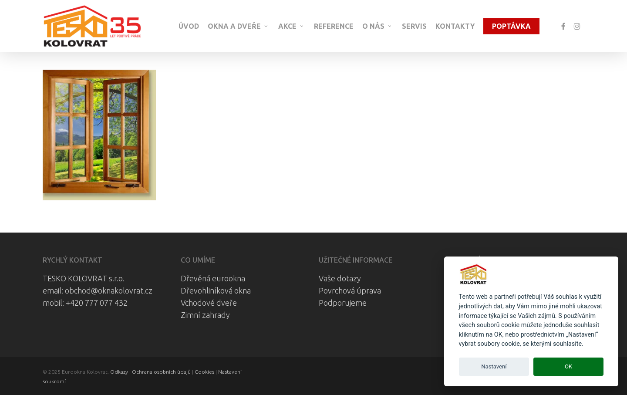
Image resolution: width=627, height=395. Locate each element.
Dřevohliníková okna (216, 290)
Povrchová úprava (350, 290)
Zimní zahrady (205, 315)
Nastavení (493, 366)
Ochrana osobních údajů (161, 372)
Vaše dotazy (340, 278)
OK (568, 366)
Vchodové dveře (209, 302)
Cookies (204, 372)
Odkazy (119, 372)
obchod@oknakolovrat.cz (108, 290)
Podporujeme (343, 302)
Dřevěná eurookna (213, 278)
